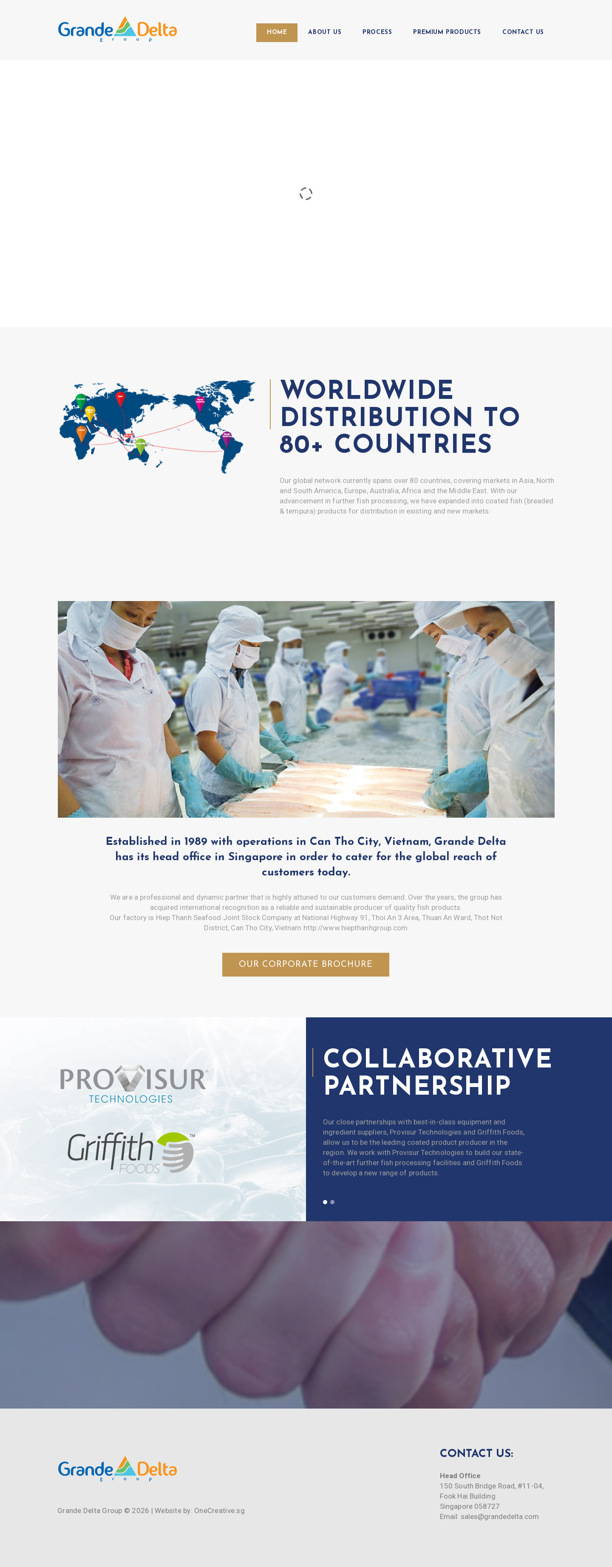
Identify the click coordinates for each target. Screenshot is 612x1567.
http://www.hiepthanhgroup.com (355, 927)
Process (377, 32)
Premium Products (447, 32)
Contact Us (523, 32)
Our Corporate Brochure (306, 964)
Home (277, 32)
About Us (324, 32)
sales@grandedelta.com (500, 1516)
